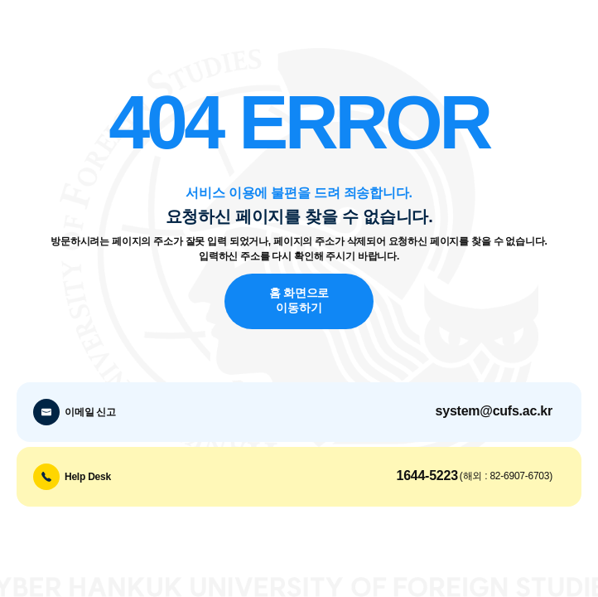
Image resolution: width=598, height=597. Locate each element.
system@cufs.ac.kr (494, 411)
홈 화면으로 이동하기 (299, 301)
